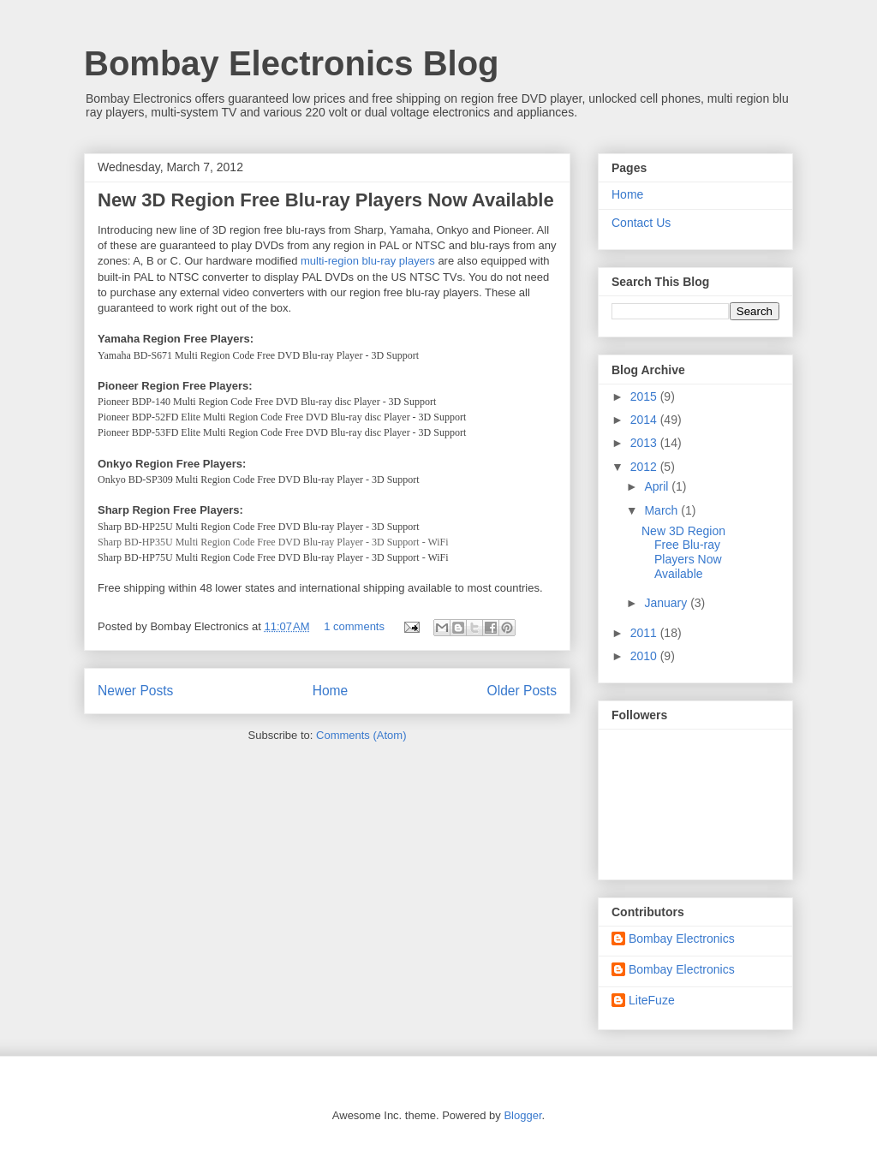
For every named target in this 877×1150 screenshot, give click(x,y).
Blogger (522, 1115)
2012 (645, 467)
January (667, 603)
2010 (645, 656)
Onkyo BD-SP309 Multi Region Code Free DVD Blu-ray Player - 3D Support (259, 480)
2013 (645, 443)
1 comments (354, 626)
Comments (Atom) (361, 735)
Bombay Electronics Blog (291, 63)
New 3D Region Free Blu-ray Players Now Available (326, 200)
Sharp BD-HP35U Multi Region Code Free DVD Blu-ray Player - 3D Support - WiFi (273, 542)
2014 (645, 419)
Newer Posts (135, 690)
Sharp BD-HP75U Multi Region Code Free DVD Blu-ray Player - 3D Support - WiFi (273, 557)
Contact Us (641, 222)
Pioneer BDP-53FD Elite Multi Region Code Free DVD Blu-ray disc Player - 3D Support (282, 432)
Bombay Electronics (682, 938)
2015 (645, 396)
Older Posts (522, 690)
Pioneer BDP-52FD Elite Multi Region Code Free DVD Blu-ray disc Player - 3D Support (282, 417)
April (657, 486)
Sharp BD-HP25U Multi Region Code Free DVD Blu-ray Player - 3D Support (259, 527)
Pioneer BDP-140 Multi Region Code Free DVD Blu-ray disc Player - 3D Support (267, 402)
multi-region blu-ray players (368, 260)
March (662, 510)
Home (331, 690)
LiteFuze (652, 1000)
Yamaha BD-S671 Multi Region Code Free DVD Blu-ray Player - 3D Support (258, 355)
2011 (645, 633)
